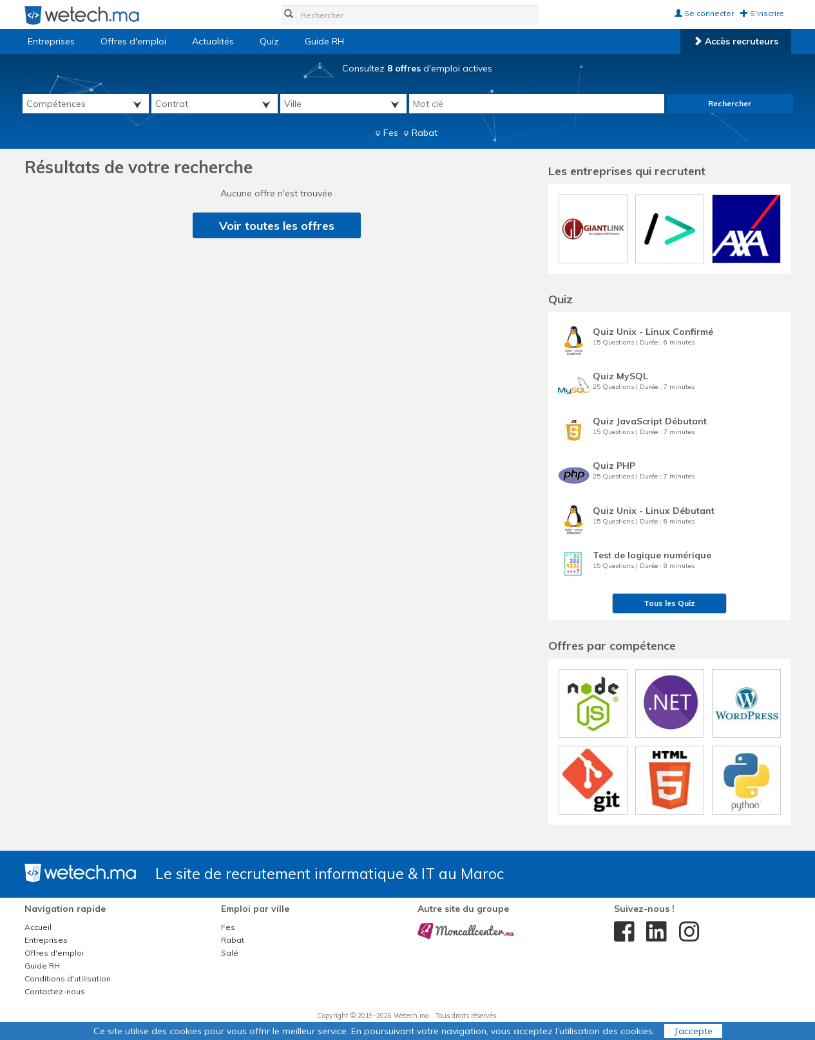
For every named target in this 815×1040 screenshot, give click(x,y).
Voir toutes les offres (276, 225)
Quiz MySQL (620, 376)
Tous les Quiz (669, 603)
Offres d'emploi (133, 41)
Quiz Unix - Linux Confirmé (653, 331)
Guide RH (324, 41)
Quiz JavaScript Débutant (650, 421)
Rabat (424, 132)
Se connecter (704, 13)
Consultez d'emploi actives (417, 68)
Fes (390, 132)
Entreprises (51, 41)
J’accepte (693, 1031)
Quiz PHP (614, 465)
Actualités (213, 41)
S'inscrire (762, 13)
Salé (229, 953)
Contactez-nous (54, 991)
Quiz (269, 41)
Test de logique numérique (652, 555)
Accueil (38, 927)
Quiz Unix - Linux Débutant (653, 510)
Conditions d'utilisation (67, 978)
